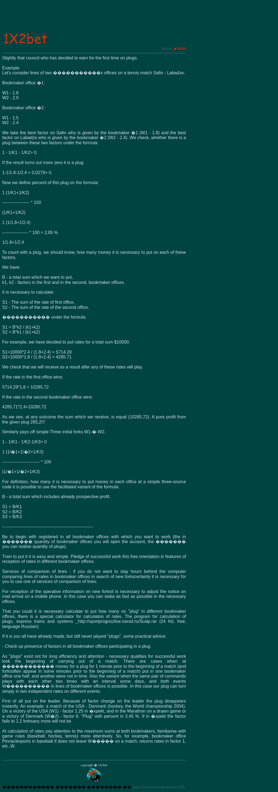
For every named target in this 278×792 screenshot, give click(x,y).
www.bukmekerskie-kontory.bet (158, 787)
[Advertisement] (101, 19)
